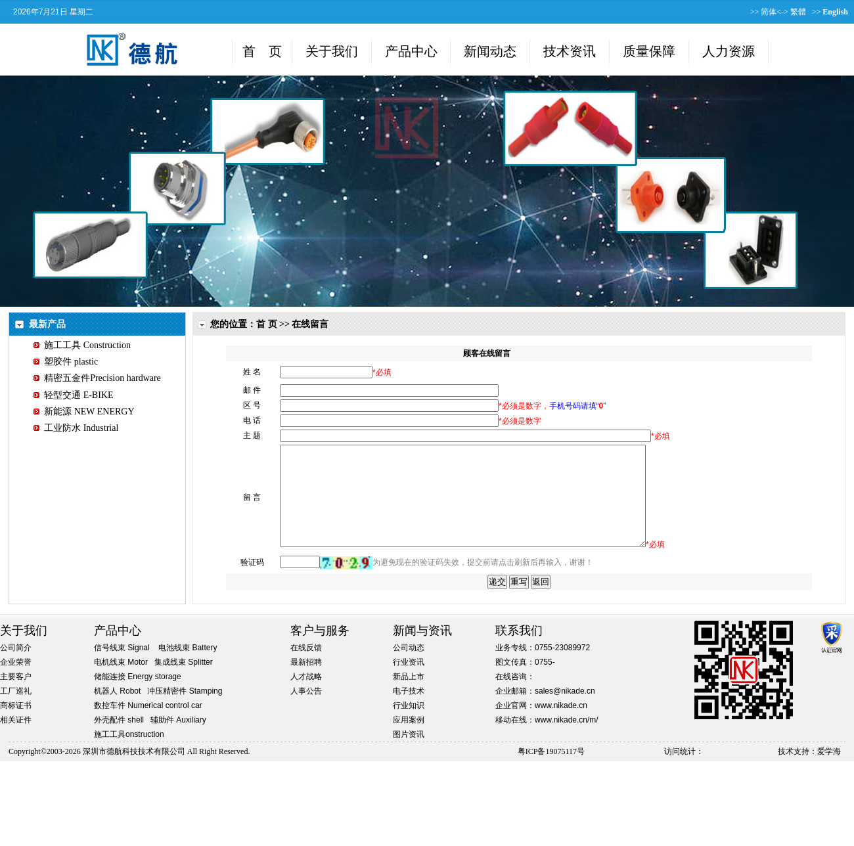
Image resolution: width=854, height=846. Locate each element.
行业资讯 (408, 681)
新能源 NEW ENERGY (84, 411)
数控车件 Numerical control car (148, 725)
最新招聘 (306, 681)
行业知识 (408, 725)
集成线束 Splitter (183, 681)
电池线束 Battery (187, 667)
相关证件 (16, 739)
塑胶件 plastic (66, 362)
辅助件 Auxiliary (178, 739)
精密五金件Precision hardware (97, 378)
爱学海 (829, 771)
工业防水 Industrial (76, 428)
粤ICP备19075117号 (551, 771)
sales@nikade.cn (565, 710)
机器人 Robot (117, 710)
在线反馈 (306, 667)
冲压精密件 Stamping (184, 710)
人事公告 (306, 710)
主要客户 (16, 696)
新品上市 (408, 696)
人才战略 (306, 696)
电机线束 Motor (121, 681)
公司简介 (16, 667)
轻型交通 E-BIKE (73, 395)
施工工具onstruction (129, 754)
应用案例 (408, 739)
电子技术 (408, 710)
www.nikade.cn (561, 725)
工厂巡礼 (16, 710)
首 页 (266, 324)
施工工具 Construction (82, 345)
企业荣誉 (16, 681)
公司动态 (408, 667)
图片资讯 (408, 754)
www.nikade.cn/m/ (566, 739)
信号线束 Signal (122, 667)
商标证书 (16, 725)
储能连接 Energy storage (137, 696)
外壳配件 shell (119, 739)
